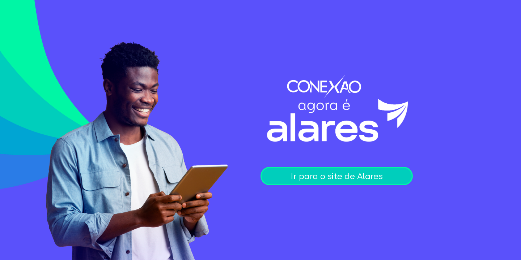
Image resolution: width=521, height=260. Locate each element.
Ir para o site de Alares (337, 176)
